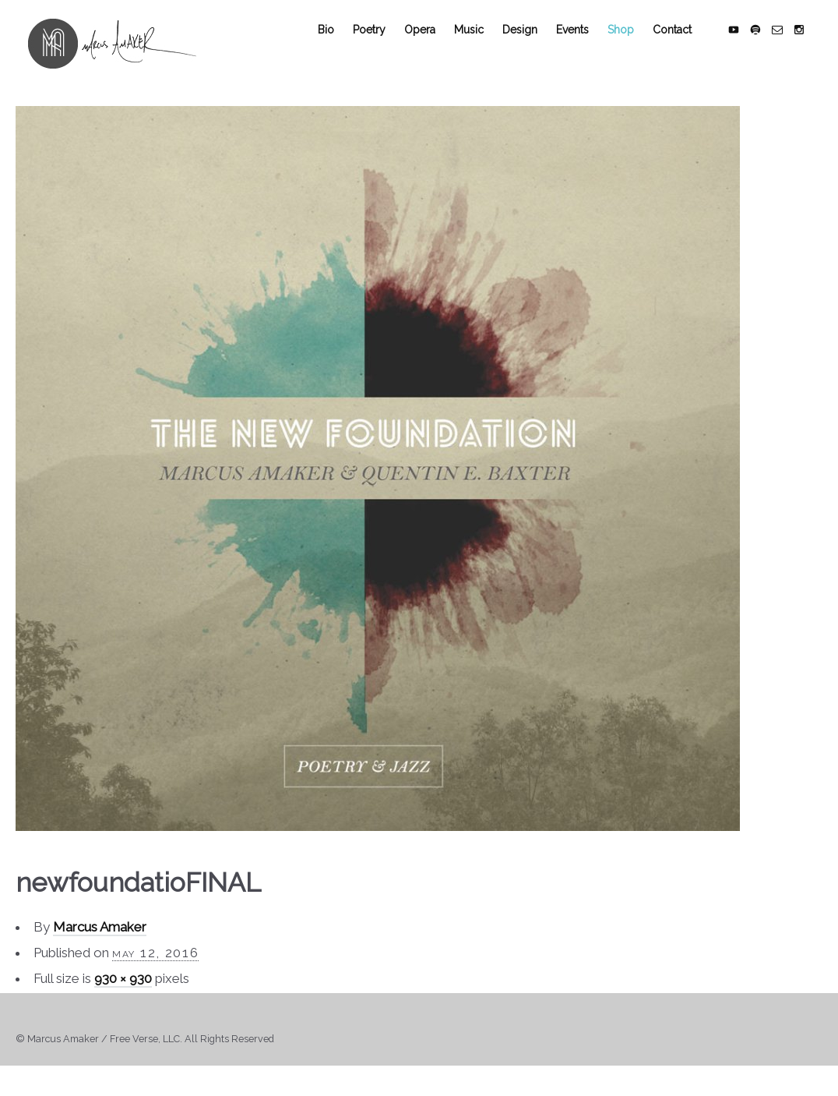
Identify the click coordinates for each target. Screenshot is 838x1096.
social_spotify (768, 48)
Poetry (381, 48)
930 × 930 (123, 998)
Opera (432, 48)
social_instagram (811, 48)
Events (585, 48)
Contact (684, 48)
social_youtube (746, 48)
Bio (338, 48)
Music (481, 48)
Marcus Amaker (99, 946)
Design (532, 48)
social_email (790, 48)
